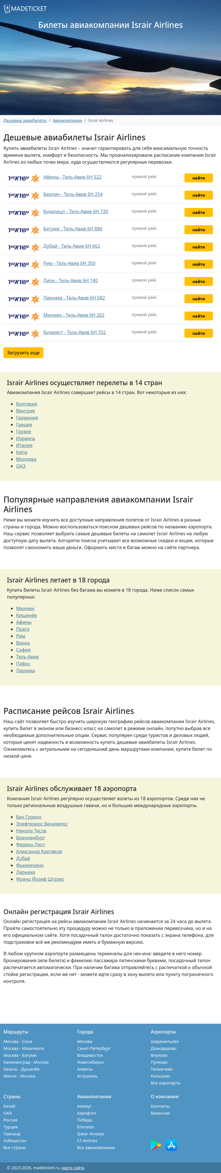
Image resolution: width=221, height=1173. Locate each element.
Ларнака (25, 670)
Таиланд (11, 1133)
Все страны (14, 1147)
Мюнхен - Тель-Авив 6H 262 (73, 315)
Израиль (25, 438)
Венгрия (25, 411)
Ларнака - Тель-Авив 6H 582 (74, 298)
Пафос (23, 663)
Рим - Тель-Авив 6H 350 (69, 263)
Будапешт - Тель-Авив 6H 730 (75, 211)
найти (199, 178)
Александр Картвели (39, 851)
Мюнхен (25, 608)
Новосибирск (90, 1062)
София (23, 650)
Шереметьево (165, 1041)
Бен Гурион (28, 817)
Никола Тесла (31, 831)
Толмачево (162, 1069)
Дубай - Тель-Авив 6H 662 (71, 246)
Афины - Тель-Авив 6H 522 (72, 177)
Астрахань (87, 1076)
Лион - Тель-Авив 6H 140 (70, 280)
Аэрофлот (87, 1113)
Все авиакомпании (96, 1147)
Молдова (26, 459)
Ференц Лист (30, 844)
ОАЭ (20, 466)
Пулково (159, 1062)
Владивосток (90, 1055)
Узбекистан (14, 1140)
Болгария (26, 404)
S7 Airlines (87, 1140)
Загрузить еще (23, 352)
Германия (27, 417)
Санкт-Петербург (94, 1048)
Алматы (85, 1069)
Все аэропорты (166, 1083)
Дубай (23, 858)
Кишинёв (26, 615)
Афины (24, 622)
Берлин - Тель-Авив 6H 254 (73, 194)
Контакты (160, 1106)
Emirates (85, 1127)
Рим (20, 636)
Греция (24, 424)
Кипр (21, 452)
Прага (22, 629)
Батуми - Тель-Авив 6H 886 (72, 229)
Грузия (23, 431)
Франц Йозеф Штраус (40, 879)
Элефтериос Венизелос (42, 824)
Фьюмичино (30, 865)
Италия (24, 445)
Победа (84, 1120)
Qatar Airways (90, 1133)
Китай (9, 1106)
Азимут (84, 1106)
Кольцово (160, 1076)
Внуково (159, 1055)
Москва (84, 1041)
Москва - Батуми (20, 1055)
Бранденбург (30, 837)
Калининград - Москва (26, 1062)
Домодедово (163, 1048)
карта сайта (73, 1167)
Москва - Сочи (17, 1041)
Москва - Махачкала (23, 1048)
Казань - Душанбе (21, 1069)
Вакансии (160, 1113)
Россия (10, 1120)
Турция (10, 1127)
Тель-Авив (27, 657)
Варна (23, 643)
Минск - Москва (19, 1076)
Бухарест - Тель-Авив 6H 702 (74, 332)
